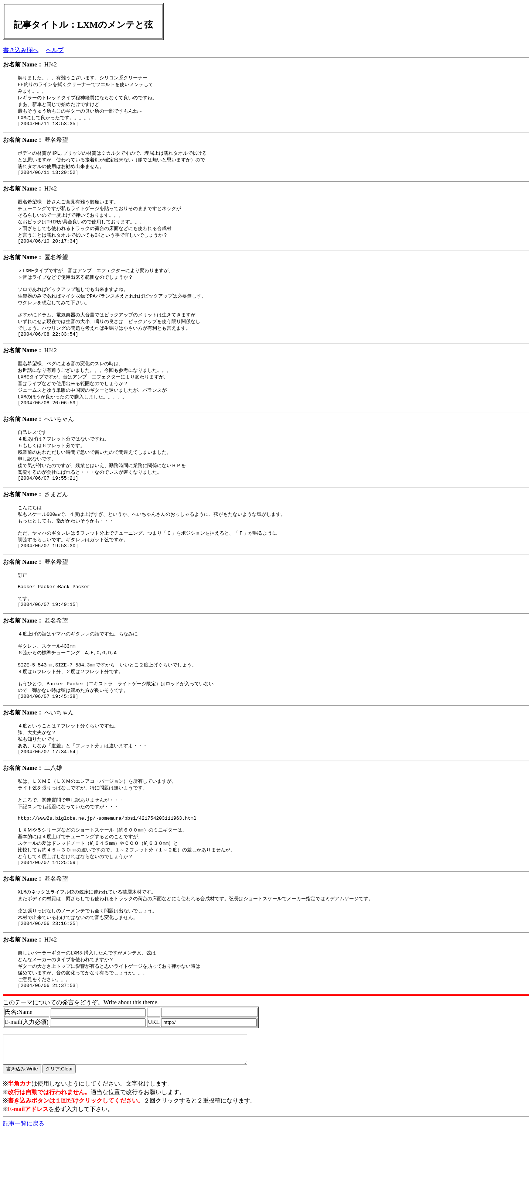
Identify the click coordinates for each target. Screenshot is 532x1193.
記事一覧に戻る (23, 1186)
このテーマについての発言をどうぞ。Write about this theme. (81, 1059)
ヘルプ (55, 50)
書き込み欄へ (20, 50)
